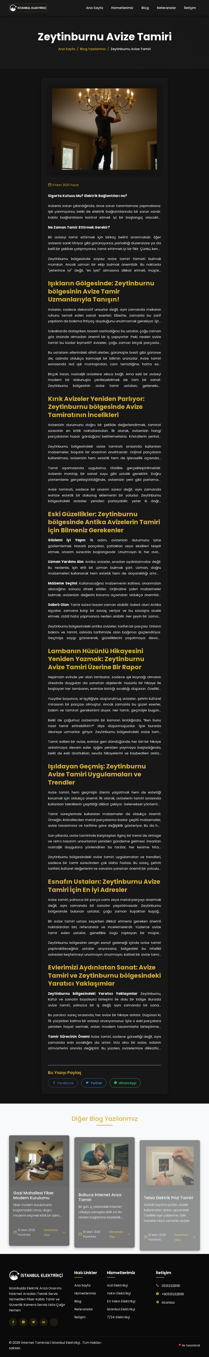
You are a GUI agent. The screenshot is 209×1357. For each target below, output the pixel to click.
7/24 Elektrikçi (118, 1317)
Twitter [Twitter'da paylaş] (94, 1083)
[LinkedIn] (44, 1322)
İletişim (190, 8)
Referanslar (166, 8)
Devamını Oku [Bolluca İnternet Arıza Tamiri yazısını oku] (119, 1249)
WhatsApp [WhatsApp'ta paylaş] (125, 1083)
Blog (145, 8)
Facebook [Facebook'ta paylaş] (63, 1083)
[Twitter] (33, 1322)
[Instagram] (23, 1322)
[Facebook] (13, 1322)
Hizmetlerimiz (122, 8)
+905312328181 (173, 1294)
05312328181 (171, 1285)
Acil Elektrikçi (117, 1285)
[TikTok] (54, 1322)
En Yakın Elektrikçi (121, 1301)
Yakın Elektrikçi (119, 1293)
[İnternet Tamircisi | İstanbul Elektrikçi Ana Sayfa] (28, 8)
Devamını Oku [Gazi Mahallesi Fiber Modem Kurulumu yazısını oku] (54, 1244)
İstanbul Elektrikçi (121, 1309)
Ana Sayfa (94, 8)
